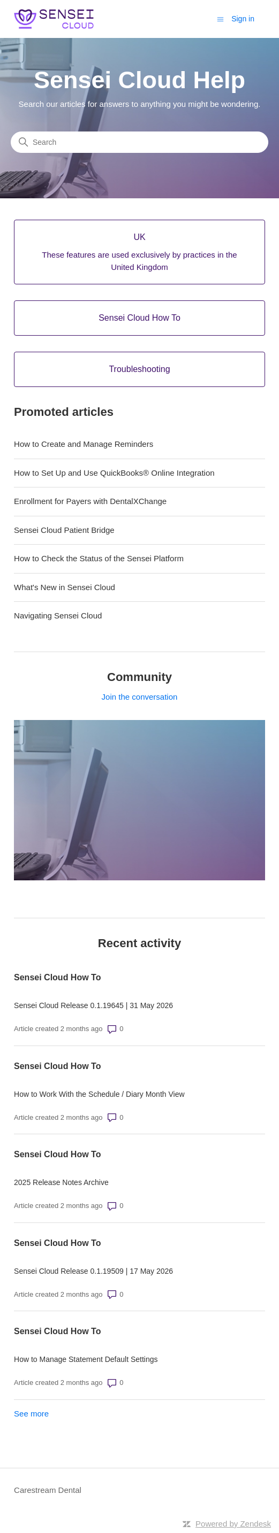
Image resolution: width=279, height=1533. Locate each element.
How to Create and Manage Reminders (83, 443)
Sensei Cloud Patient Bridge (64, 530)
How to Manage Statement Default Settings (85, 1359)
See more (31, 1413)
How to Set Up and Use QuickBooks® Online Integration (114, 472)
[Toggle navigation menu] (220, 18)
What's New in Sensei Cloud (64, 587)
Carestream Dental (47, 1490)
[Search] (139, 142)
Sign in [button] (242, 18)
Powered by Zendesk (233, 1523)
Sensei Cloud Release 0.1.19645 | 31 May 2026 (93, 1005)
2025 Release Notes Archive (61, 1182)
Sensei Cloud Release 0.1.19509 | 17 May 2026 (93, 1271)
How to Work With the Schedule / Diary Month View (99, 1094)
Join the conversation (140, 696)
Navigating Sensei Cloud (58, 615)
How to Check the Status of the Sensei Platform (99, 558)
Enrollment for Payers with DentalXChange (90, 501)
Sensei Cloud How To (57, 977)
